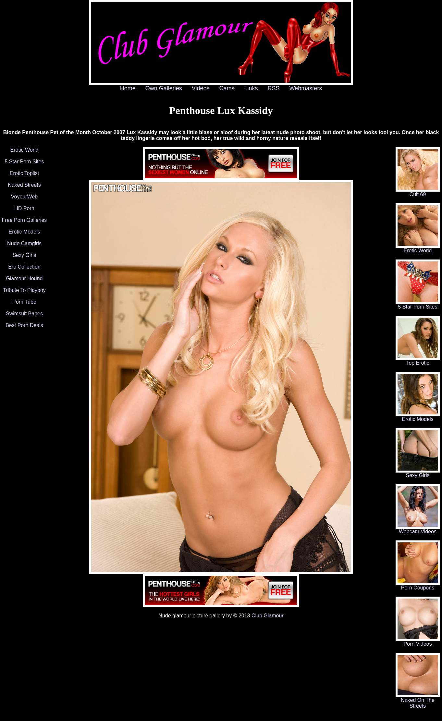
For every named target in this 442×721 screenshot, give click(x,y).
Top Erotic (418, 361)
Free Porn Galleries (24, 220)
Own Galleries (163, 88)
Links (251, 88)
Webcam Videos (418, 529)
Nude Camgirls (24, 243)
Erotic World (24, 150)
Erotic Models (24, 231)
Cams (227, 88)
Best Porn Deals (24, 325)
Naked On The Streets (418, 701)
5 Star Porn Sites (24, 161)
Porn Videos (418, 642)
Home (128, 88)
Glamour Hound (24, 278)
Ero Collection (24, 267)
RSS (274, 88)
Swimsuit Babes (24, 313)
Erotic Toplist (24, 173)
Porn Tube (24, 302)
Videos (201, 88)
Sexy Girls (24, 255)
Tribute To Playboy (24, 290)
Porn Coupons (418, 585)
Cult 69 (418, 192)
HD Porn (24, 208)
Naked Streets (24, 185)
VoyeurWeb (24, 196)
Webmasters (305, 88)
